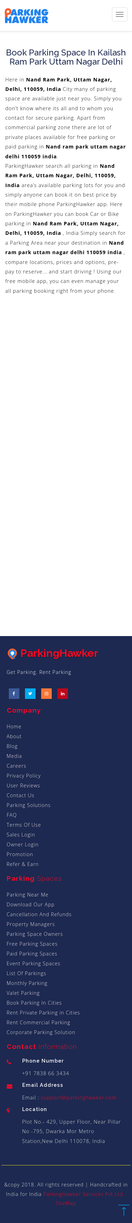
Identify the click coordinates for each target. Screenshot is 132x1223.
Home (14, 726)
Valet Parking (23, 993)
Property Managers (31, 924)
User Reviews (23, 785)
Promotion (20, 854)
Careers (16, 765)
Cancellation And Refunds (39, 914)
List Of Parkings (26, 973)
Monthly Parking (27, 983)
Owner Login (23, 844)
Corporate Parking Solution (41, 1032)
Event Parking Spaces (34, 963)
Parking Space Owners (35, 934)
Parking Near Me (28, 894)
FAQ (12, 815)
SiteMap (66, 1203)
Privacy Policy (24, 775)
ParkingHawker (52, 653)
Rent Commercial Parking (38, 1022)
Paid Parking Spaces (32, 953)
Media (14, 756)
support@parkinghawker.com (78, 1097)
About (14, 736)
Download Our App (31, 904)
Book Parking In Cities (34, 1002)
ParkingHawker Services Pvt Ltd (83, 1194)
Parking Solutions (29, 805)
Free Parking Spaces (32, 943)
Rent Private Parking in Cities (43, 1012)
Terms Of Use (24, 824)
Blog (12, 746)
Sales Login (21, 834)
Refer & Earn (23, 864)
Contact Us (20, 795)
